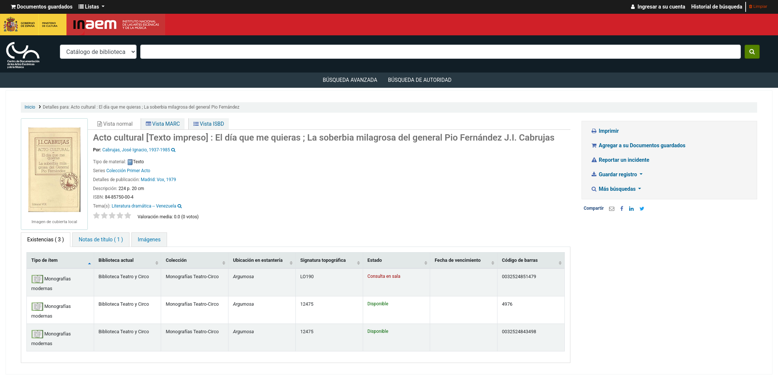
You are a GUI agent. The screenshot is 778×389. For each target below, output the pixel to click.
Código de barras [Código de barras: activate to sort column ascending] (520, 260)
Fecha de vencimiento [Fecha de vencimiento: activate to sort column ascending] (457, 260)
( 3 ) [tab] (45, 239)
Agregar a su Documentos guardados (638, 145)
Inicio (30, 107)
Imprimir (605, 131)
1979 (171, 179)
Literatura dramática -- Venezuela (144, 206)
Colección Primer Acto (128, 170)
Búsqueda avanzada (350, 80)
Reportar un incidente (620, 160)
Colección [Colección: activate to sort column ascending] (176, 260)
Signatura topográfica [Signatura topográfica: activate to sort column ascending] (323, 260)
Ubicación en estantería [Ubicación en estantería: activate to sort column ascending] (257, 260)
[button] (42, 7)
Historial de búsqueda (716, 7)
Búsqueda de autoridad (420, 80)
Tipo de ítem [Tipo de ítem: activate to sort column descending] (44, 260)
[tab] (100, 239)
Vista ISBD (208, 124)
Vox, (161, 179)
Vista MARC (163, 124)
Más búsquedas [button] (614, 189)
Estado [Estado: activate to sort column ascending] (375, 260)
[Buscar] (752, 52)
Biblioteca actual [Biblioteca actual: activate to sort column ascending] (116, 260)
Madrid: (149, 179)
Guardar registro (614, 174)
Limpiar (758, 6)
